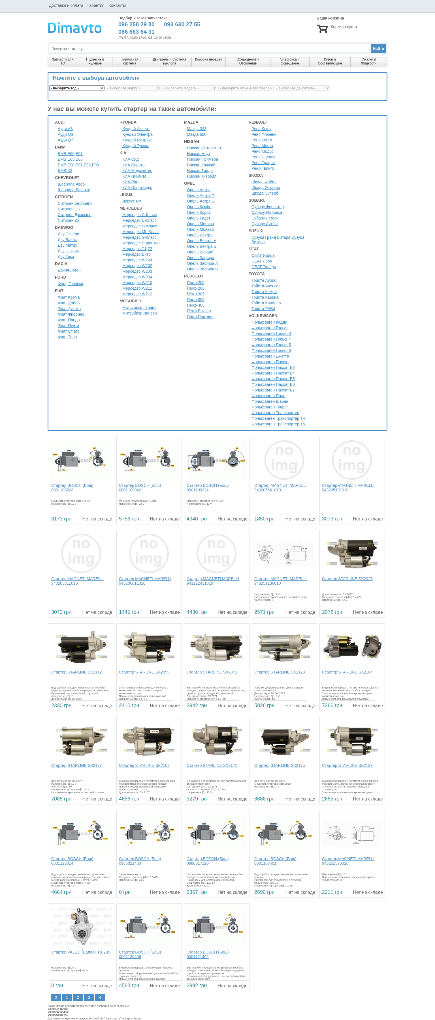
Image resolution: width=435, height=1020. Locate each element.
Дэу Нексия (68, 251)
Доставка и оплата (66, 5)
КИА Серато (133, 165)
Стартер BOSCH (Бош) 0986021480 (140, 861)
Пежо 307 (195, 294)
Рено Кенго (261, 140)
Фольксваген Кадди (269, 322)
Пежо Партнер (200, 316)
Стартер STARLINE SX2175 (279, 765)
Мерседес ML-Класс (140, 231)
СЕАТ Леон (261, 261)
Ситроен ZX (69, 220)
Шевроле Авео (71, 184)
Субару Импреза (266, 212)
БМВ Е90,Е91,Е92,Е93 (78, 165)
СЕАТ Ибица (263, 255)
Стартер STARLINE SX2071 (212, 672)
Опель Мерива (200, 223)
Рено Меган (262, 145)
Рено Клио (261, 128)
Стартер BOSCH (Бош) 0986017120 (208, 861)
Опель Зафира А (202, 263)
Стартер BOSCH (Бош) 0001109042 (140, 487)
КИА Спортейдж (137, 187)
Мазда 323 (196, 128)
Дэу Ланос (67, 239)
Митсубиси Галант (139, 307)
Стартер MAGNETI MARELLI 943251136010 (280, 581)
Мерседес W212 (137, 294)
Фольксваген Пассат (270, 362)
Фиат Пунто (68, 325)
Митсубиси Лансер (139, 313)
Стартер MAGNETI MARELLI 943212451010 (213, 581)
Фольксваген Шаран (269, 401)
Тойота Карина (265, 297)
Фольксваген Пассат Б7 (273, 390)
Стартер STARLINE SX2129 (347, 765)
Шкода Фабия (263, 182)
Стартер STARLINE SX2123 (279, 672)
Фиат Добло (69, 303)
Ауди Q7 (65, 140)
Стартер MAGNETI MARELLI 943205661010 (280, 487)
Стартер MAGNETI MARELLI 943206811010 (145, 581)
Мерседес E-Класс (139, 220)
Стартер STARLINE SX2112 (76, 672)
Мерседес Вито (136, 254)
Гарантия (96, 5)
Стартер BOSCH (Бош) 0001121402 (208, 954)
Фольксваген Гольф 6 (271, 350)
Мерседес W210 (137, 282)
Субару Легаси (265, 218)
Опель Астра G (201, 201)
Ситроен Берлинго (75, 203)
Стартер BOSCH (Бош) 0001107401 (275, 861)
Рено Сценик (263, 157)
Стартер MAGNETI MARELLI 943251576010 (348, 861)
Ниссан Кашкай (201, 165)
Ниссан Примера (202, 159)
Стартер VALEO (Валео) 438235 (80, 952)
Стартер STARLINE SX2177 (76, 765)
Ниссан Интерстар (204, 148)
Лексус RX (131, 201)
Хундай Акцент (136, 128)
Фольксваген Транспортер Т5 (278, 424)
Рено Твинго (262, 168)
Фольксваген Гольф (269, 328)
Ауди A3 (65, 128)
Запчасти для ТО (62, 61)
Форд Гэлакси (70, 283)
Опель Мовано (200, 229)
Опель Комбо (199, 207)
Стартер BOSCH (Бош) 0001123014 (72, 861)
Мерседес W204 (137, 277)
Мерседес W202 (137, 265)
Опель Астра (198, 190)
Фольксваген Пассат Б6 (273, 384)
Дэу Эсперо (68, 234)
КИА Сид (130, 159)
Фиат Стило (69, 331)
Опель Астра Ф (201, 195)
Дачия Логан (69, 270)
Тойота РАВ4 (263, 308)
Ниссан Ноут (198, 153)
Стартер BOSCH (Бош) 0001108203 (72, 487)
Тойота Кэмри (264, 291)
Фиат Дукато (69, 308)
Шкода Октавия (265, 187)
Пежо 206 (195, 288)
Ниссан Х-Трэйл (201, 176)
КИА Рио (130, 182)
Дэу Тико (66, 256)
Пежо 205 (195, 282)
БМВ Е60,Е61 (70, 153)
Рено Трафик (263, 162)
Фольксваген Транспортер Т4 (278, 418)
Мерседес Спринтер (141, 243)
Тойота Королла (266, 303)
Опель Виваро (200, 252)
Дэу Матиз (67, 245)
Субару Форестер (267, 207)
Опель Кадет (198, 218)
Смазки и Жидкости (368, 61)
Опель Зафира (200, 257)
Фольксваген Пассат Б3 (273, 367)
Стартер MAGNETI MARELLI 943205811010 (77, 581)
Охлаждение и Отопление (247, 61)
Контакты (116, 5)
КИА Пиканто (134, 176)
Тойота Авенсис (265, 286)
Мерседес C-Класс (139, 214)
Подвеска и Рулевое (95, 61)
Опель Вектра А (201, 240)
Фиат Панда (69, 320)
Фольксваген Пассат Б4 (273, 373)
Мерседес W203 (137, 271)
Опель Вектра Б (201, 246)
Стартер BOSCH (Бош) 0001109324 (208, 487)
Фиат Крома (69, 297)
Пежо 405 (195, 305)
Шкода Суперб (264, 193)
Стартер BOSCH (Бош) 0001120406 (140, 954)
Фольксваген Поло (268, 395)
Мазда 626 (196, 134)
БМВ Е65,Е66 (70, 159)
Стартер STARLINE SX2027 (347, 578)
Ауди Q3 (65, 134)
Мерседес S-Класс (139, 237)
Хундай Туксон (135, 145)
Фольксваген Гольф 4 (271, 339)
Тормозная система (129, 61)
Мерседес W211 (137, 288)
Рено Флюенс (263, 134)
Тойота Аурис (263, 280)
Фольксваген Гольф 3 (271, 333)
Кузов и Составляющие (330, 61)
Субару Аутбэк (264, 223)
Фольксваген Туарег (269, 407)
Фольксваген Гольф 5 (271, 345)
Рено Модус (262, 151)
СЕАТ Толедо (263, 266)
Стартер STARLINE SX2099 (144, 672)
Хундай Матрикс (137, 140)
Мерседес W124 (137, 260)
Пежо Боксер (199, 311)
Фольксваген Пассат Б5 (273, 378)
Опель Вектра (200, 235)
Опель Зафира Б (202, 269)
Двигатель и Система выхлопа (169, 61)
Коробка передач (208, 59)
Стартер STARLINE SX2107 (144, 765)
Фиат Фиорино (71, 314)
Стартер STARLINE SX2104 (347, 672)
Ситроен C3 (69, 209)
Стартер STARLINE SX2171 (212, 765)
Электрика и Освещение (289, 61)
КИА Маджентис (137, 170)
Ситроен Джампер (74, 214)
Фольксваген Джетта (270, 356)
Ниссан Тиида (200, 170)
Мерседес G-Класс (139, 226)
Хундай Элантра (137, 134)
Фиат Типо (67, 337)
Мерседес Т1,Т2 (137, 248)
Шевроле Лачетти (74, 190)
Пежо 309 (195, 299)
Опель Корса (199, 212)
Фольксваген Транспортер (275, 412)
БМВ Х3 (65, 170)
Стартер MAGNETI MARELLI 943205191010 (348, 487)
